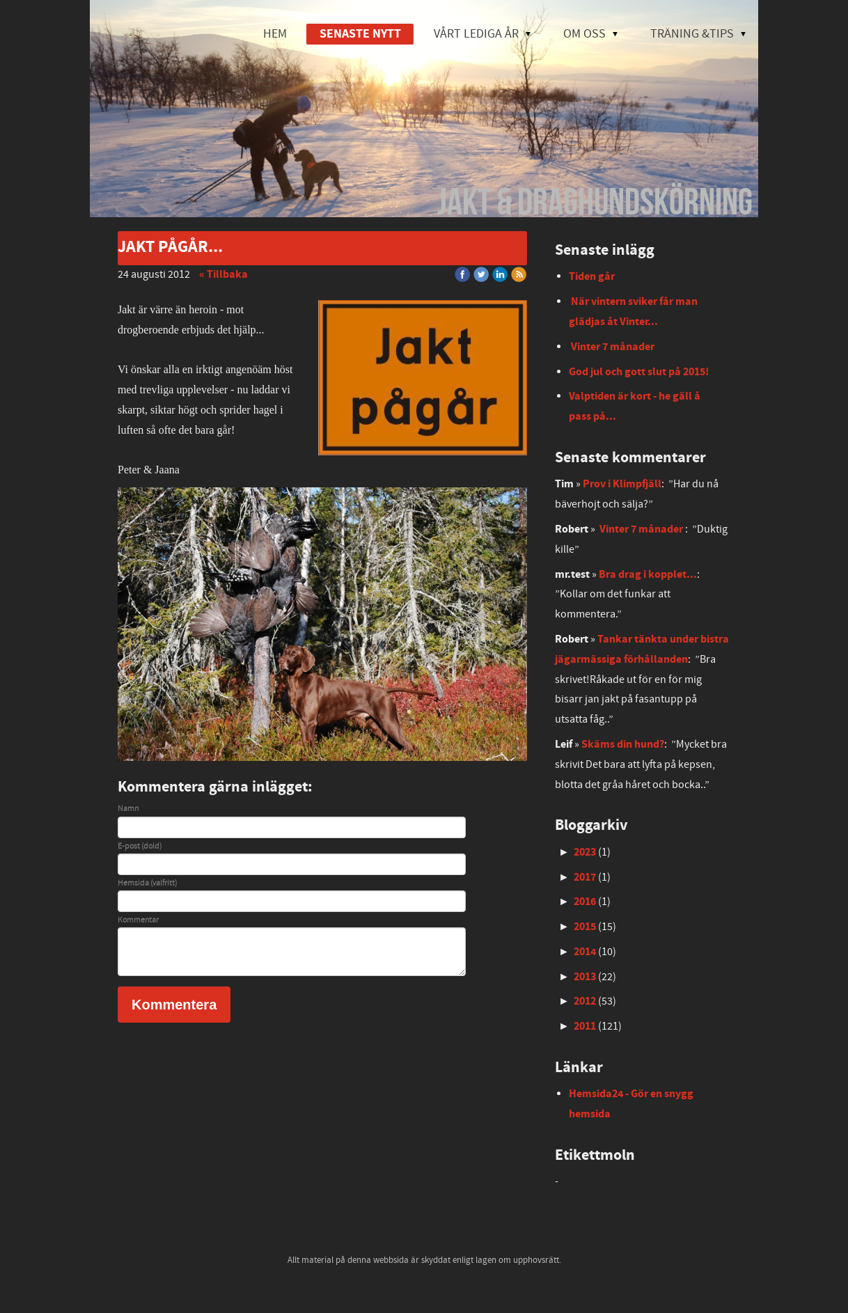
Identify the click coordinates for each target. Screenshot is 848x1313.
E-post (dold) (140, 846)
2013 (585, 976)
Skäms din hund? (622, 744)
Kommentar (138, 920)
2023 (585, 852)
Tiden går (592, 276)
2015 (585, 926)
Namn (128, 809)
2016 (585, 901)
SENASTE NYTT (360, 33)
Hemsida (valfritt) (147, 883)
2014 (585, 951)
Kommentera (174, 1004)
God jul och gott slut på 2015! (639, 371)
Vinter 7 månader (613, 346)
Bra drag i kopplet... (648, 574)
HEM (275, 34)
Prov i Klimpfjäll (622, 484)
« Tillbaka (223, 274)
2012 (585, 1001)
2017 (585, 877)
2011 (585, 1026)
